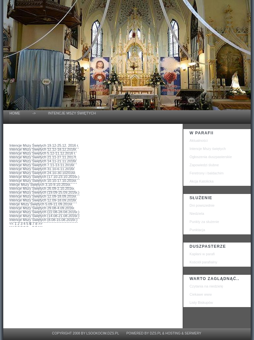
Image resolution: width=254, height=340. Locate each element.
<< (11, 224)
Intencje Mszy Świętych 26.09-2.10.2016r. (42, 188)
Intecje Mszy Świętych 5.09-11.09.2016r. (41, 204)
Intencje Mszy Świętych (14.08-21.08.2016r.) (44, 216)
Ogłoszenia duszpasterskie (211, 157)
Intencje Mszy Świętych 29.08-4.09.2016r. (42, 208)
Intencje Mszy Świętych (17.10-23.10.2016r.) (44, 177)
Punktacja (197, 230)
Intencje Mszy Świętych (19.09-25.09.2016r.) (44, 192)
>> (40, 224)
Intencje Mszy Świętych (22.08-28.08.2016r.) (44, 212)
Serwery (193, 333)
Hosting (173, 333)
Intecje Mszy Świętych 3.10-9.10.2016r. (40, 184)
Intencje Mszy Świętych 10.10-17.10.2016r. (43, 181)
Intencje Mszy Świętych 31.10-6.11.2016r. (42, 169)
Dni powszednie (202, 205)
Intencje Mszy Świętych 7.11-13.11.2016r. (42, 165)
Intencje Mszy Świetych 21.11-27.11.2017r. (43, 157)
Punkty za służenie (204, 222)
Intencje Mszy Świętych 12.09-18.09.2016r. (43, 196)
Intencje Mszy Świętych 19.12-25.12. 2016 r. (44, 145)
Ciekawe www (201, 294)
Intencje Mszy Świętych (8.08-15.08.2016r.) (43, 220)
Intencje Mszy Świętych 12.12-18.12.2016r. (43, 149)
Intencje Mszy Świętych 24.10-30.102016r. (42, 173)
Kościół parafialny (203, 262)
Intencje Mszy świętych (208, 149)
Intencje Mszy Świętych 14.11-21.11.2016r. (43, 161)
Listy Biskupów (201, 302)
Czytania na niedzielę (206, 286)
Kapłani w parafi (202, 254)
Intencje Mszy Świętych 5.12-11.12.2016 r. (42, 153)
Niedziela (197, 213)
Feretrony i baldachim (207, 173)
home (14, 113)
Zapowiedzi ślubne (204, 165)
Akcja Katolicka (202, 181)
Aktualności (199, 140)
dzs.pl (155, 333)
